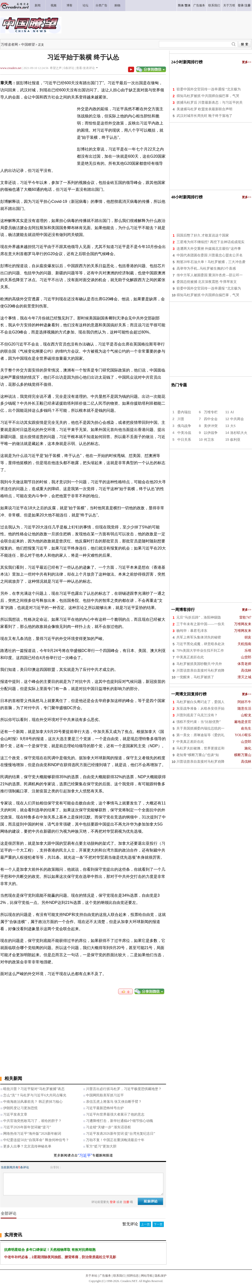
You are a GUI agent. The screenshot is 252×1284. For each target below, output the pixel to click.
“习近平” (85, 1155)
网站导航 (147, 1275)
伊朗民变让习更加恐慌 (20, 1108)
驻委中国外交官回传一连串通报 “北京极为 (209, 89)
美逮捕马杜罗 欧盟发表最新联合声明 (205, 109)
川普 (180, 419)
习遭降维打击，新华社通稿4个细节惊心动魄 (119, 1121)
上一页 (145, 1224)
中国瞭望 (28, 44)
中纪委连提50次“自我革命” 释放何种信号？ (36, 1140)
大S (233, 426)
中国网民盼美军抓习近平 (105, 1095)
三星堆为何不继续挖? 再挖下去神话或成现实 (210, 242)
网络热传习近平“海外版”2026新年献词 (32, 1133)
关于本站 (91, 1275)
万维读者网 (9, 44)
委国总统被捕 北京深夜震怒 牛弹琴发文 (207, 282)
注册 (248, 5)
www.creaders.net (10, 68)
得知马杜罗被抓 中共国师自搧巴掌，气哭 (208, 96)
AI (232, 412)
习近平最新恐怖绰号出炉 (105, 1108)
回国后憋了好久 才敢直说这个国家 (203, 235)
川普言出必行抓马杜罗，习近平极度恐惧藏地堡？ (124, 1089)
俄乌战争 (184, 426)
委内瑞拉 (184, 412)
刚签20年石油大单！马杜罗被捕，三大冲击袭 (211, 262)
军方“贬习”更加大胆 (101, 1146)
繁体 (188, 5)
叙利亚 (235, 440)
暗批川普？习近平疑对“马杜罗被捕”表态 (34, 1089)
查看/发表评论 (85, 68)
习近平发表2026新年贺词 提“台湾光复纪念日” (120, 1133)
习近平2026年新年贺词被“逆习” (27, 1127)
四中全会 (211, 419)
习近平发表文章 (15, 1114)
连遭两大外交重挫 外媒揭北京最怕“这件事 (209, 248)
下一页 (158, 1224)
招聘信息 (133, 1275)
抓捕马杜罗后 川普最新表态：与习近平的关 (210, 102)
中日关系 (184, 440)
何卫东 (209, 440)
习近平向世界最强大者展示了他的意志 (115, 1114)
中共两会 (237, 419)
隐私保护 (161, 1275)
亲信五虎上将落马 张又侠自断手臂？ (114, 1102)
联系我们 (119, 1275)
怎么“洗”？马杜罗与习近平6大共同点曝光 (34, 1095)
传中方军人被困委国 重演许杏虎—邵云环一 (210, 275)
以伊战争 (211, 433)
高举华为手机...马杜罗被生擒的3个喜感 (206, 268)
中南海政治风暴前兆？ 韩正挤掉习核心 (33, 1102)
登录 (241, 5)
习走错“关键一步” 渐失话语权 (108, 1127)
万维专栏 (211, 412)
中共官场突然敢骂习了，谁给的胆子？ (32, 1121)
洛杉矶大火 (238, 433)
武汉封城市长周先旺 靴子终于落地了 (205, 116)
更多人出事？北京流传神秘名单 (27, 1146)
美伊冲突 (211, 426)
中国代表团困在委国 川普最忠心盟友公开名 (210, 255)
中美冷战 (184, 433)
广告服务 (105, 1275)
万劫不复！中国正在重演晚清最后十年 (115, 1140)
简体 (181, 5)
